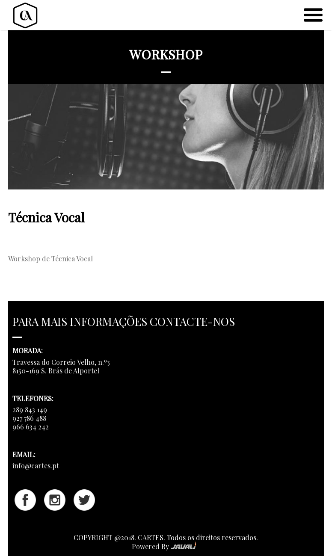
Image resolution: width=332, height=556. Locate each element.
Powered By (164, 546)
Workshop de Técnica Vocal (50, 258)
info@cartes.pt (35, 465)
